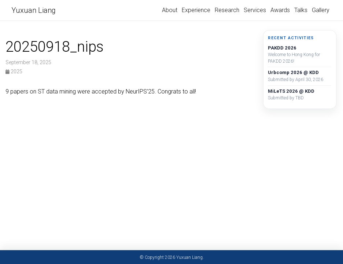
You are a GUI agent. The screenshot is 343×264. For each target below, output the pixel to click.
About (169, 10)
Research (227, 10)
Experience (196, 10)
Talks (300, 10)
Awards (280, 10)
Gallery (320, 10)
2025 (13, 71)
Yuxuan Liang (33, 10)
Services (255, 10)
